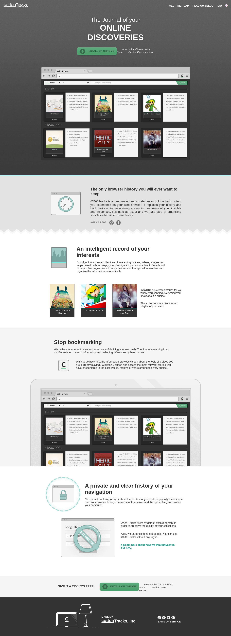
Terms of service (168, 621)
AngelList (159, 617)
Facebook (164, 617)
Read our (203, 5)
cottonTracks (15, 5)
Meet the (179, 5)
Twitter (168, 617)
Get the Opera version (140, 52)
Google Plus (173, 617)
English (226, 5)
